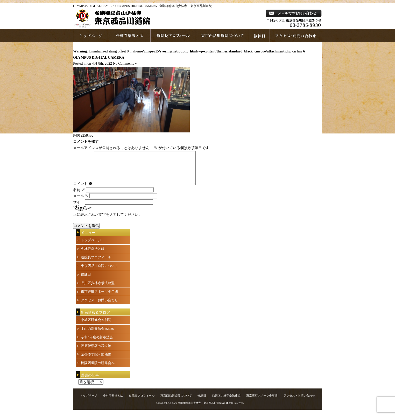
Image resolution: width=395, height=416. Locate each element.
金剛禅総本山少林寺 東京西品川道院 (200, 409)
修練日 (86, 281)
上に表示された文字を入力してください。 (107, 221)
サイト (78, 208)
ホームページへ (90, 35)
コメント (82, 190)
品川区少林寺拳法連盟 (98, 289)
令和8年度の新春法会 (97, 343)
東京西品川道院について (222, 35)
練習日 (259, 35)
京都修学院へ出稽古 (96, 361)
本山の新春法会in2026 (97, 335)
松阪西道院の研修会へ (98, 369)
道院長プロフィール (173, 35)
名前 (79, 196)
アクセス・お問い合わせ (99, 306)
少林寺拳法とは (129, 35)
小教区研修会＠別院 (96, 326)
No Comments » (125, 63)
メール (81, 202)
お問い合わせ (296, 35)
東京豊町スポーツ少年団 (99, 298)
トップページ (91, 246)
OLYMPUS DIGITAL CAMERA (98, 57)
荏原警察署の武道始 (96, 352)
